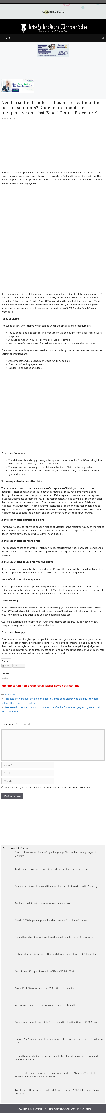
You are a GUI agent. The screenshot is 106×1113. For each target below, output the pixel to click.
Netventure (85, 1108)
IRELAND (10, 694)
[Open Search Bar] (103, 38)
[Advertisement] (53, 820)
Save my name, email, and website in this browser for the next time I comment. (47, 787)
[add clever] (53, 56)
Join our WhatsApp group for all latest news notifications (40, 686)
